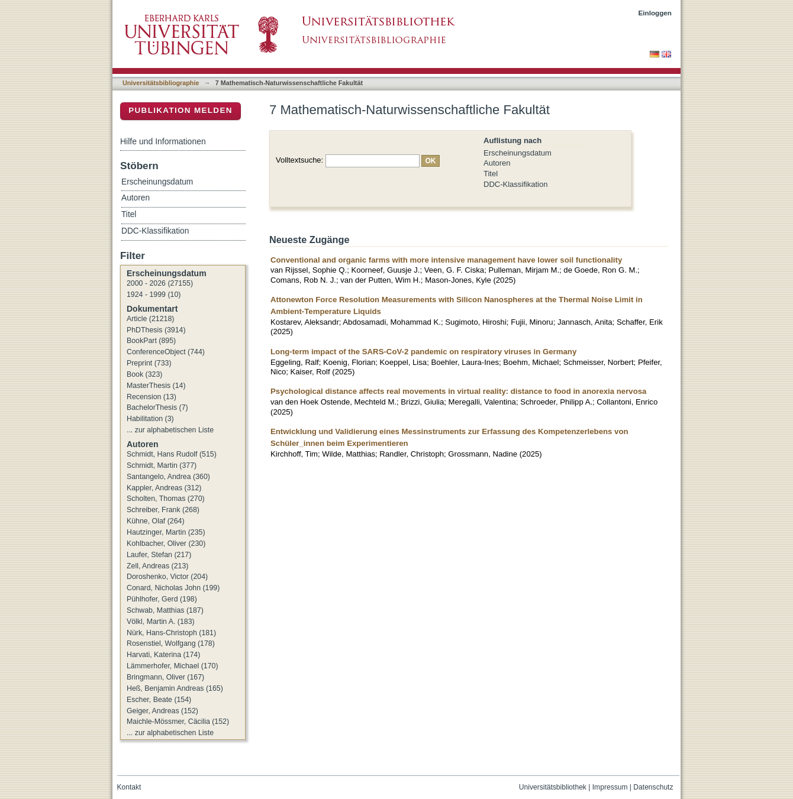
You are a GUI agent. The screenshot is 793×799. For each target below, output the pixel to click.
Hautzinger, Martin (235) (166, 532)
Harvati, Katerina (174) (163, 655)
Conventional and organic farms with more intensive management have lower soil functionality (446, 259)
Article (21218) (150, 319)
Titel (490, 173)
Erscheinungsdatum (517, 152)
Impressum (610, 787)
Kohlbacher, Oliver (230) (166, 543)
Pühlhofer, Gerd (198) (162, 599)
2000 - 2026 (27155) (160, 283)
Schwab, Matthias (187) (165, 610)
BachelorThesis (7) (157, 407)
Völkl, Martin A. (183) (161, 621)
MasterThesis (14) (156, 385)
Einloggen (655, 13)
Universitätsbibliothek (552, 787)
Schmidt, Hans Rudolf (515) (172, 454)
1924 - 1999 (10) (153, 294)
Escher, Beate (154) (159, 700)
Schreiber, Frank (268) (163, 510)
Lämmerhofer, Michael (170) (172, 666)
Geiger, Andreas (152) (162, 711)
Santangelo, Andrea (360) (168, 477)
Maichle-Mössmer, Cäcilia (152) (178, 721)
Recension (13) (151, 397)
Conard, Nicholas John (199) (173, 588)
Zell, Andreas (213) (157, 566)
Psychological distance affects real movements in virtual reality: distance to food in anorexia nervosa (458, 391)
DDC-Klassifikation (515, 184)
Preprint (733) (149, 363)
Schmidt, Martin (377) (161, 465)
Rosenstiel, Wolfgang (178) (171, 643)
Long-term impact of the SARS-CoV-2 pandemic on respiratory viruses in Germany (423, 351)
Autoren (497, 162)
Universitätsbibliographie (161, 82)
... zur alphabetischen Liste (170, 430)
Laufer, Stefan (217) (159, 555)
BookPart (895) (151, 341)
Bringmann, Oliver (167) (165, 677)
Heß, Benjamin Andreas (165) (175, 688)
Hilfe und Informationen (163, 141)
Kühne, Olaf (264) (156, 521)
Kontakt (129, 787)
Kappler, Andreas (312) (164, 488)
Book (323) (144, 374)
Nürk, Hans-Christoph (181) (171, 633)
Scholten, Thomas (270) (166, 498)
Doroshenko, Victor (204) (167, 576)
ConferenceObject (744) (166, 352)
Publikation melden (180, 110)
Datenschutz (653, 787)
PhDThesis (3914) (156, 330)
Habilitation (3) (150, 419)
